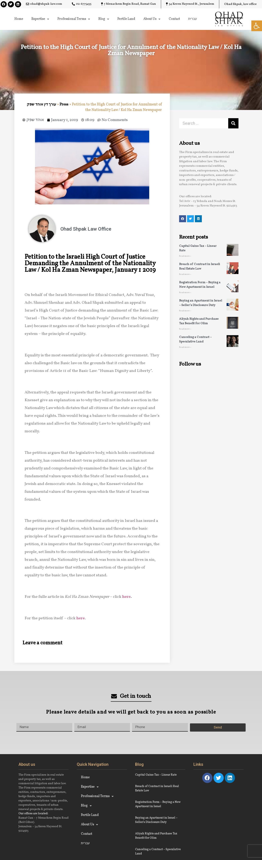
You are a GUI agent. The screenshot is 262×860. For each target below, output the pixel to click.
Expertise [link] (40, 19)
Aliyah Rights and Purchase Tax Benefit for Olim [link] (199, 321)
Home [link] (18, 19)
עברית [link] (192, 19)
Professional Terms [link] (73, 19)
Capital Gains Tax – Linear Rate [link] (156, 775)
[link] (256, 25)
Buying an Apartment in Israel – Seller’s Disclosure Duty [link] (200, 303)
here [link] (126, 597)
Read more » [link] (185, 256)
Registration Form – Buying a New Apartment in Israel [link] (199, 284)
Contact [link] (174, 19)
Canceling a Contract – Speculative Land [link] (195, 339)
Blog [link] (103, 19)
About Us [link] (151, 19)
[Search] (233, 123)
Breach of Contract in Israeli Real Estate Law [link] (199, 266)
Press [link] (64, 104)
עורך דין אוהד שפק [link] (41, 104)
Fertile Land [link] (126, 19)
